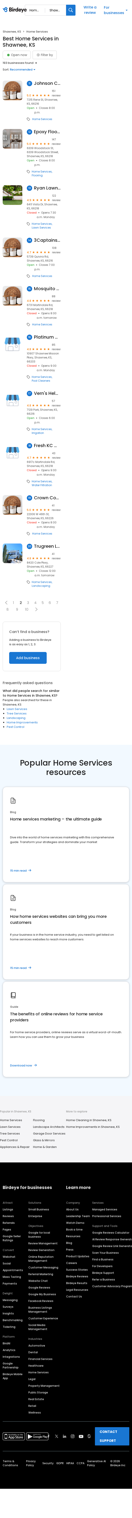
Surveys (8, 1307)
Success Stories (77, 1270)
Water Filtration (42, 485)
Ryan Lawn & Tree (47, 188)
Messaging (10, 1300)
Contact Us (74, 1296)
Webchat (9, 1257)
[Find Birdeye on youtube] (81, 1436)
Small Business (38, 1209)
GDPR (60, 1463)
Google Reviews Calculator (110, 1233)
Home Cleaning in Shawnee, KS (88, 1120)
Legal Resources (77, 1290)
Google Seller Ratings (12, 1238)
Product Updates (77, 1256)
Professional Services (106, 1216)
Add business (28, 658)
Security (48, 1463)
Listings (8, 1209)
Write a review (90, 10)
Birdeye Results (76, 1283)
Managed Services (104, 1209)
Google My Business (42, 1294)
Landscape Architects (49, 1127)
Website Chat (38, 1281)
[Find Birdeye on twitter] (56, 1436)
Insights (8, 1313)
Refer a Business (103, 1279)
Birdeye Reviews (77, 1276)
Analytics (9, 1350)
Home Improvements (22, 722)
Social (7, 1263)
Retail (32, 1406)
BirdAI (6, 1343)
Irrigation (38, 433)
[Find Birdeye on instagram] (72, 1436)
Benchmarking (13, 1320)
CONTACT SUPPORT (108, 1436)
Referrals (9, 1223)
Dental (33, 1352)
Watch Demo (75, 1223)
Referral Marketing (40, 1274)
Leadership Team (78, 1216)
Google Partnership (11, 1365)
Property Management (44, 1386)
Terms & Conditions (10, 1463)
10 (26, 609)
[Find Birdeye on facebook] (48, 1436)
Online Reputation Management (41, 1259)
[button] (6, 603)
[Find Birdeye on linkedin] (64, 1436)
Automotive (36, 1345)
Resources (73, 1236)
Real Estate (36, 1399)
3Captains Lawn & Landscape (47, 240)
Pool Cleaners (41, 381)
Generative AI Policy (96, 1463)
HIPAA (70, 1463)
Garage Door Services (49, 1133)
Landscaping (41, 586)
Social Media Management (37, 1327)
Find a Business (102, 1259)
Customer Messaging (43, 1267)
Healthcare (36, 1366)
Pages (7, 1229)
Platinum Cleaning (47, 337)
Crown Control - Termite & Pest (47, 498)
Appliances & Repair (15, 1147)
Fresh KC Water (47, 445)
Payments (10, 1283)
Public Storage (38, 1392)
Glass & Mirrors (44, 1140)
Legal (32, 1379)
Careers (71, 1263)
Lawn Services (41, 227)
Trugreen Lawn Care (47, 546)
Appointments (13, 1270)
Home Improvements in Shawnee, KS (93, 1127)
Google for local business (39, 1235)
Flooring (37, 175)
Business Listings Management (40, 1310)
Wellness (34, 1412)
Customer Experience (43, 1318)
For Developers (102, 1266)
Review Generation (41, 1250)
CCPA (80, 1463)
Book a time (74, 1229)
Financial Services (40, 1359)
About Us (72, 1209)
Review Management (43, 1243)
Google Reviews (39, 1287)
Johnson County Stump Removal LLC (47, 83)
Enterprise (35, 1216)
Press (69, 1249)
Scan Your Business (105, 1253)
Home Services (42, 119)
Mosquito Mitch (47, 289)
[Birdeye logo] (15, 10)
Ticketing (9, 1327)
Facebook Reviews (40, 1301)
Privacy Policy (31, 1463)
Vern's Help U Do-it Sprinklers (47, 393)
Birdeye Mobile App (13, 1376)
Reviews (8, 1216)
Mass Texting (12, 1277)
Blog (69, 1243)
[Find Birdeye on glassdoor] (89, 1436)
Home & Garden (45, 1147)
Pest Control (15, 727)
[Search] (70, 10)
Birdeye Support (103, 1273)
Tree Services (17, 713)
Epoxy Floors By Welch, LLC (47, 132)
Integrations (11, 1357)
